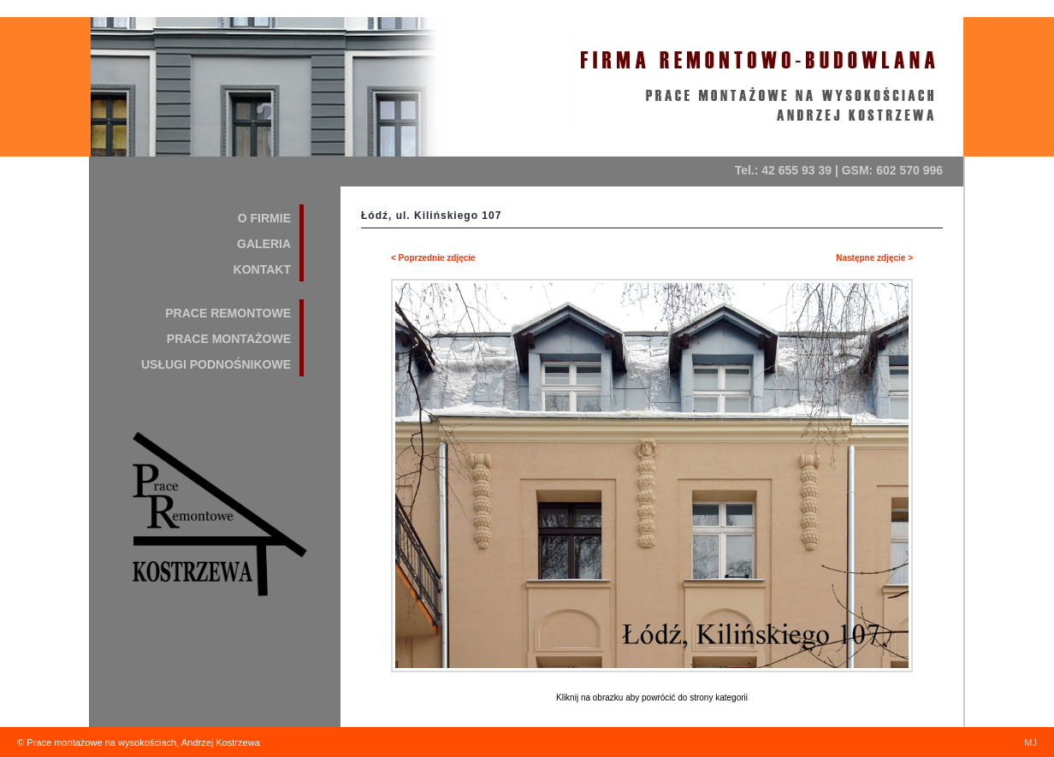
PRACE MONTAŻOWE (229, 339)
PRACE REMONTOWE (228, 313)
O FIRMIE (264, 218)
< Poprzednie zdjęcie (433, 258)
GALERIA (264, 244)
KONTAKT (262, 269)
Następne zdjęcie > (874, 258)
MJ (1030, 742)
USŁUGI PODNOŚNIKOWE (216, 364)
